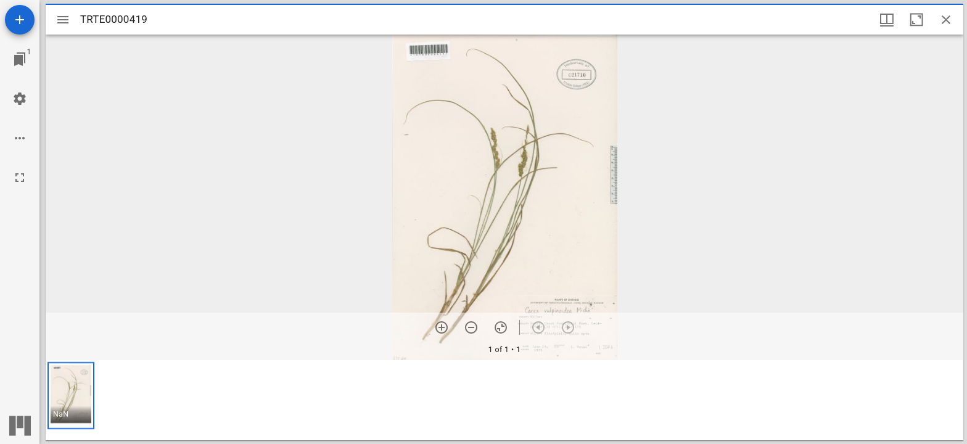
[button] (71, 395)
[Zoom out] (471, 327)
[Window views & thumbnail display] (887, 20)
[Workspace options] (20, 138)
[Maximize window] (916, 20)
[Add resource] (20, 20)
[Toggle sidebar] (63, 20)
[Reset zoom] (501, 327)
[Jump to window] (20, 59)
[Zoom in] (441, 327)
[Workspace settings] (20, 98)
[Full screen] (20, 177)
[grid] (504, 400)
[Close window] (946, 20)
